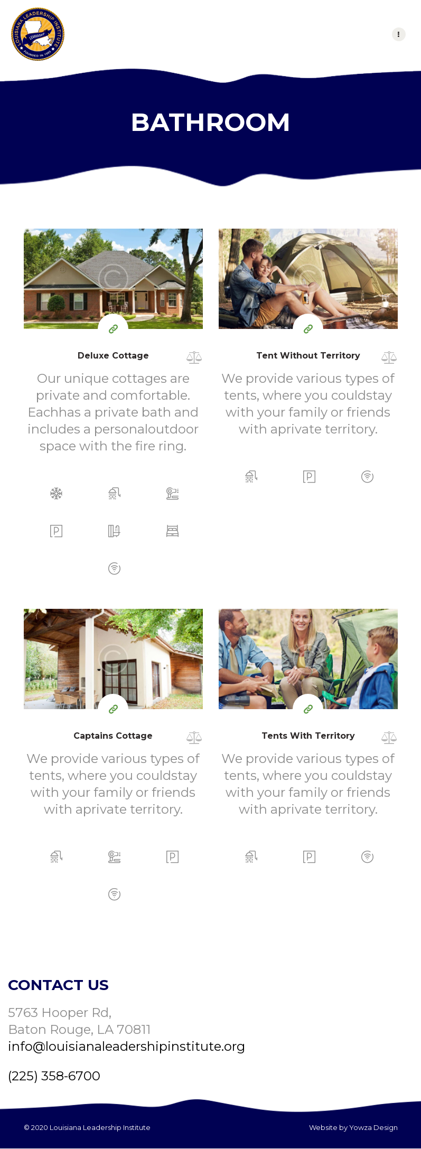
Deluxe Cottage (113, 356)
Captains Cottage (113, 736)
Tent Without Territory (308, 356)
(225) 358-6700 (54, 1076)
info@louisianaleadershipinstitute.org (126, 1046)
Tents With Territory (308, 736)
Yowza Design (373, 1127)
